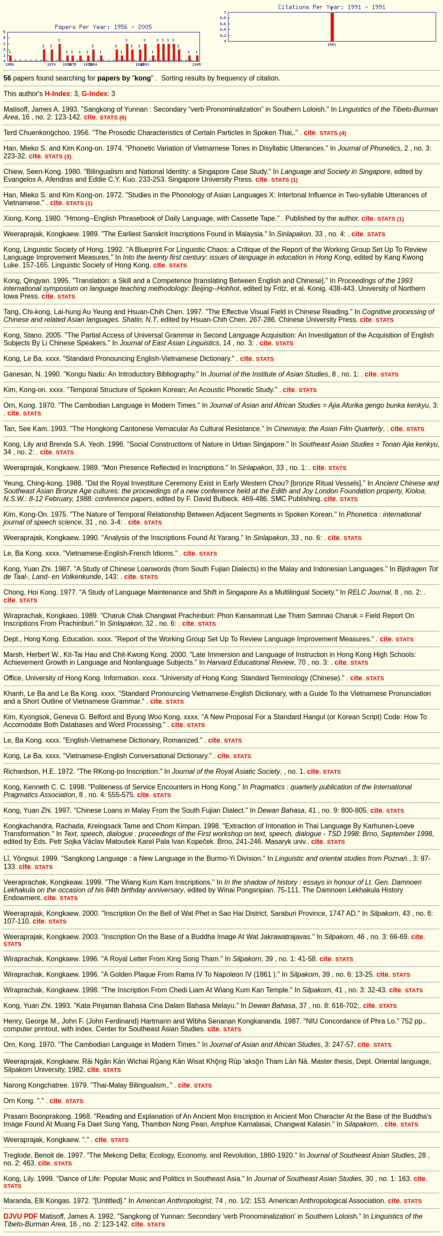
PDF (31, 1216)
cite (90, 117)
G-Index (95, 93)
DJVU (12, 1216)
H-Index (58, 93)
